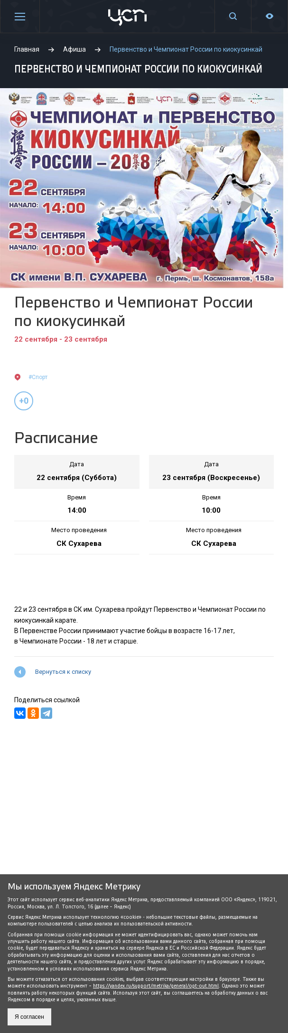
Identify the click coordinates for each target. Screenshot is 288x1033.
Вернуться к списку (63, 671)
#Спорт (37, 377)
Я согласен (29, 1017)
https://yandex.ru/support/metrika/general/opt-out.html (156, 985)
